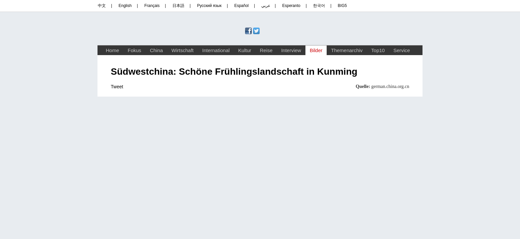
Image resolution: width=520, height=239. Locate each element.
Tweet (117, 86)
